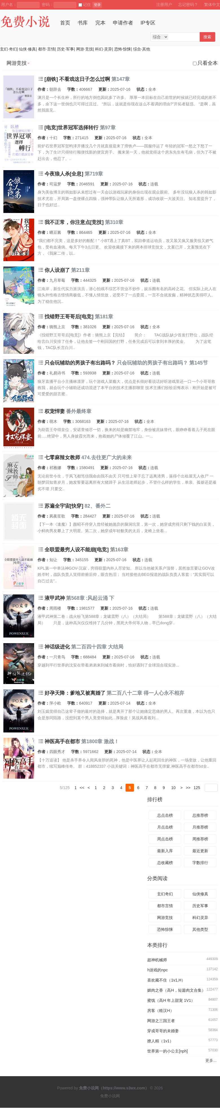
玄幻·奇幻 (8, 49)
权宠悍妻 (55, 411)
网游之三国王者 (161, 1021)
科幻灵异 (200, 918)
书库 (83, 23)
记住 (84, 4)
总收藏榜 (165, 862)
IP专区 (147, 23)
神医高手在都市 (62, 741)
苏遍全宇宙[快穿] (64, 506)
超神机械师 (157, 960)
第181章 (104, 316)
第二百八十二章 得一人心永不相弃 (145, 693)
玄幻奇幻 (165, 894)
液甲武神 (55, 598)
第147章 (120, 79)
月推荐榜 (200, 827)
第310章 (114, 222)
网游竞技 (165, 918)
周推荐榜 (200, 839)
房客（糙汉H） (160, 1011)
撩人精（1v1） (160, 1041)
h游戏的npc (157, 970)
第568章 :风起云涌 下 (90, 598)
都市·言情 (46, 49)
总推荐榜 (200, 815)
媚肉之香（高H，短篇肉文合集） (176, 990)
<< (82, 787)
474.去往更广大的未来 (106, 457)
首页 (65, 23)
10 (173, 787)
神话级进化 (57, 647)
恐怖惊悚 (165, 929)
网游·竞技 (84, 49)
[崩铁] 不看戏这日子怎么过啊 (77, 79)
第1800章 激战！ (100, 741)
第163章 (119, 549)
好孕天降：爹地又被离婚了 (75, 693)
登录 (97, 5)
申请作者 (123, 23)
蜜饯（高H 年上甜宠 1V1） (171, 1000)
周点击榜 (165, 839)
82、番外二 (97, 506)
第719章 (94, 174)
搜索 (207, 37)
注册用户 (164, 4)
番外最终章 (78, 411)
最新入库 (165, 851)
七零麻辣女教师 (62, 457)
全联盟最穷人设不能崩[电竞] (77, 549)
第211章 (80, 270)
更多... (211, 1060)
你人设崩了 (57, 270)
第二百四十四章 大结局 (97, 647)
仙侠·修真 (27, 49)
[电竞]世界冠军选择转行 (72, 127)
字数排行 (200, 862)
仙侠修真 (200, 894)
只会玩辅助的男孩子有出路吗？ (80, 363)
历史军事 (200, 906)
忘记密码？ (188, 4)
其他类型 (200, 929)
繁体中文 (212, 4)
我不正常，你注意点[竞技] (74, 222)
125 (196, 787)
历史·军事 (65, 49)
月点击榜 (165, 827)
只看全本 (205, 63)
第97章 (107, 127)
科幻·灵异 (103, 49)
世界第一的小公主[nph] (167, 1051)
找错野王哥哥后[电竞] (69, 316)
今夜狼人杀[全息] (64, 174)
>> (188, 787)
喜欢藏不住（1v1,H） (166, 980)
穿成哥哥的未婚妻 (163, 1031)
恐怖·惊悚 (122, 49)
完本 (100, 23)
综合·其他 (141, 49)
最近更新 (200, 851)
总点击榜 (165, 815)
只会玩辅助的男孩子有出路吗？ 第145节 (162, 363)
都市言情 (165, 906)
